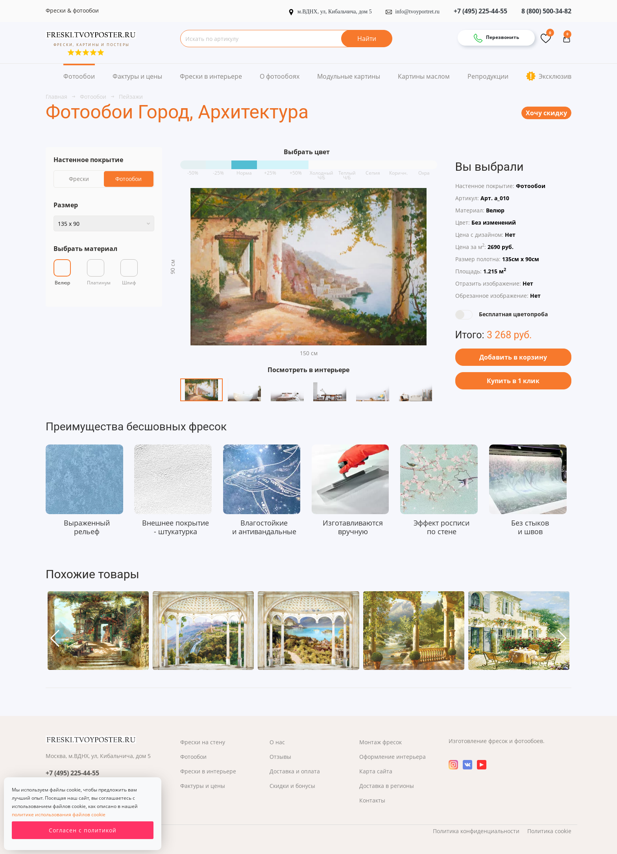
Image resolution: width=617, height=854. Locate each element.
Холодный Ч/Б (321, 170)
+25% (270, 170)
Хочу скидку (546, 113)
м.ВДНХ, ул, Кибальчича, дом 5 (330, 12)
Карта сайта (375, 771)
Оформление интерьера (392, 756)
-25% (218, 170)
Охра (424, 170)
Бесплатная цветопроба (513, 314)
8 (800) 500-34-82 (546, 11)
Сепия (373, 170)
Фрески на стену (202, 742)
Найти (366, 38)
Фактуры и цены (137, 76)
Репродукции (487, 76)
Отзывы (280, 756)
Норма (244, 170)
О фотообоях (279, 76)
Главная (57, 96)
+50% (296, 170)
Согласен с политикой (82, 830)
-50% (192, 170)
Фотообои (79, 76)
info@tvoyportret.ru (413, 12)
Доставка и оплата (295, 771)
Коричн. (398, 170)
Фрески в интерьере (211, 76)
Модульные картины (348, 76)
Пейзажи (131, 96)
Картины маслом (424, 76)
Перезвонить (496, 38)
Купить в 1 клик (513, 380)
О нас (277, 742)
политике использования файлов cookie (58, 814)
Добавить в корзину (513, 357)
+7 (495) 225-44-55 (480, 11)
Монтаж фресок (380, 742)
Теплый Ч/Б (347, 170)
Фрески (79, 179)
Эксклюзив (548, 76)
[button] (55, 638)
